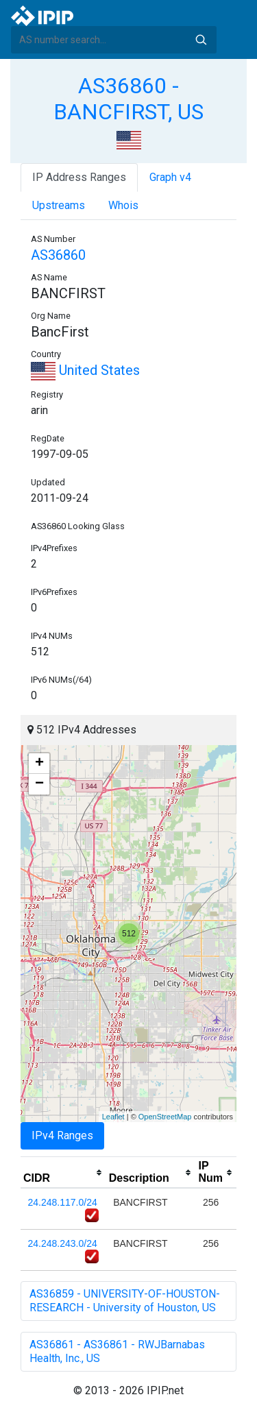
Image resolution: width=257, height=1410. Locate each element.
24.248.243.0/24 (62, 1243)
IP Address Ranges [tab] (79, 177)
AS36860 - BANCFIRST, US (128, 99)
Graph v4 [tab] (170, 177)
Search (200, 39)
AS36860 (58, 255)
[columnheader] (63, 1173)
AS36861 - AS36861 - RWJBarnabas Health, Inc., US (117, 1351)
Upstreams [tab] (58, 205)
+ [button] (39, 763)
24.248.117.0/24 (62, 1202)
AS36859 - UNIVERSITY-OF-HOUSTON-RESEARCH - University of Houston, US (124, 1300)
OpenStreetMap (165, 1117)
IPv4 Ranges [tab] (62, 1135)
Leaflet (113, 1117)
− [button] (39, 784)
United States (85, 370)
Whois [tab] (123, 205)
